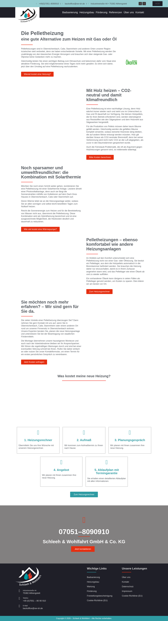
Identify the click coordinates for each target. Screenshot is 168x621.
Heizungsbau (86, 12)
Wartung (91, 586)
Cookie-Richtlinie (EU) (97, 600)
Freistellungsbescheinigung (99, 596)
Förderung (101, 12)
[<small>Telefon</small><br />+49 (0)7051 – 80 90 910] (19, 598)
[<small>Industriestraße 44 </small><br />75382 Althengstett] (19, 591)
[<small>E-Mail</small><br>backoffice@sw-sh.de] (19, 606)
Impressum (127, 591)
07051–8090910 (84, 532)
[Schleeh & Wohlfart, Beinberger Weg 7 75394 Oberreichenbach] (66, 587)
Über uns (129, 12)
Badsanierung (70, 12)
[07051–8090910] (84, 520)
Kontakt (139, 12)
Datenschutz (128, 586)
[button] (84, 494)
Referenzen (115, 12)
